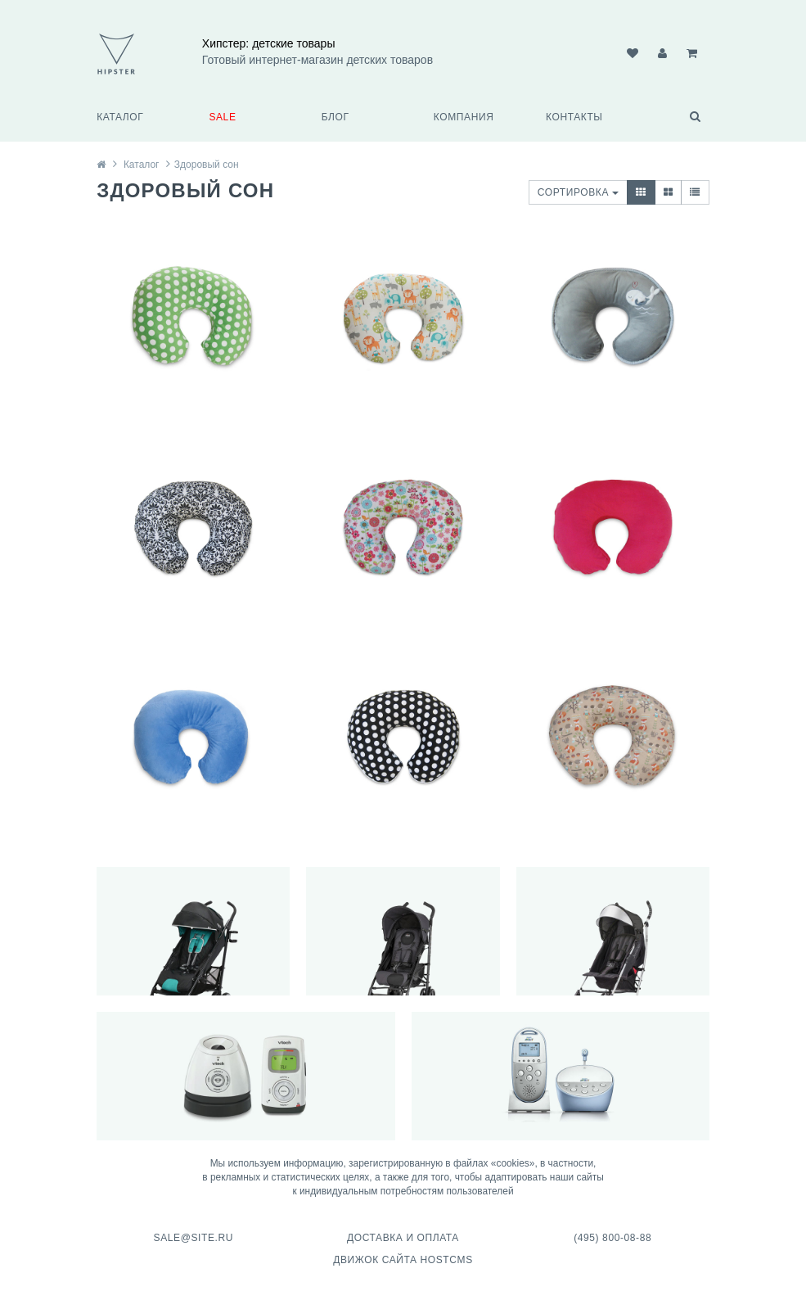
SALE (222, 117)
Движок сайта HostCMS (403, 1260)
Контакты (574, 117)
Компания (464, 117)
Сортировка (578, 192)
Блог (335, 117)
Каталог (120, 117)
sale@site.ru (193, 1238)
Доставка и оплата (403, 1238)
